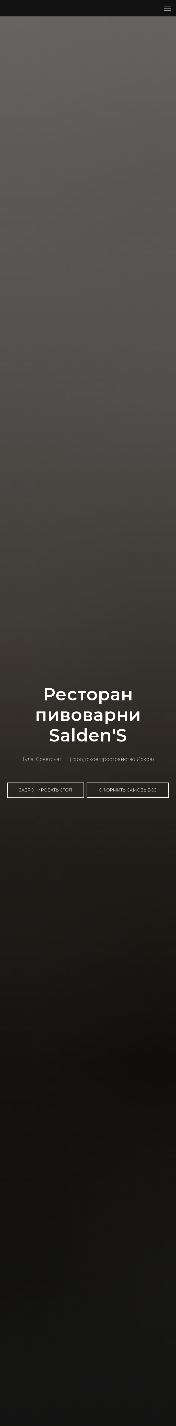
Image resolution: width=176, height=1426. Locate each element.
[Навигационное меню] (167, 8)
